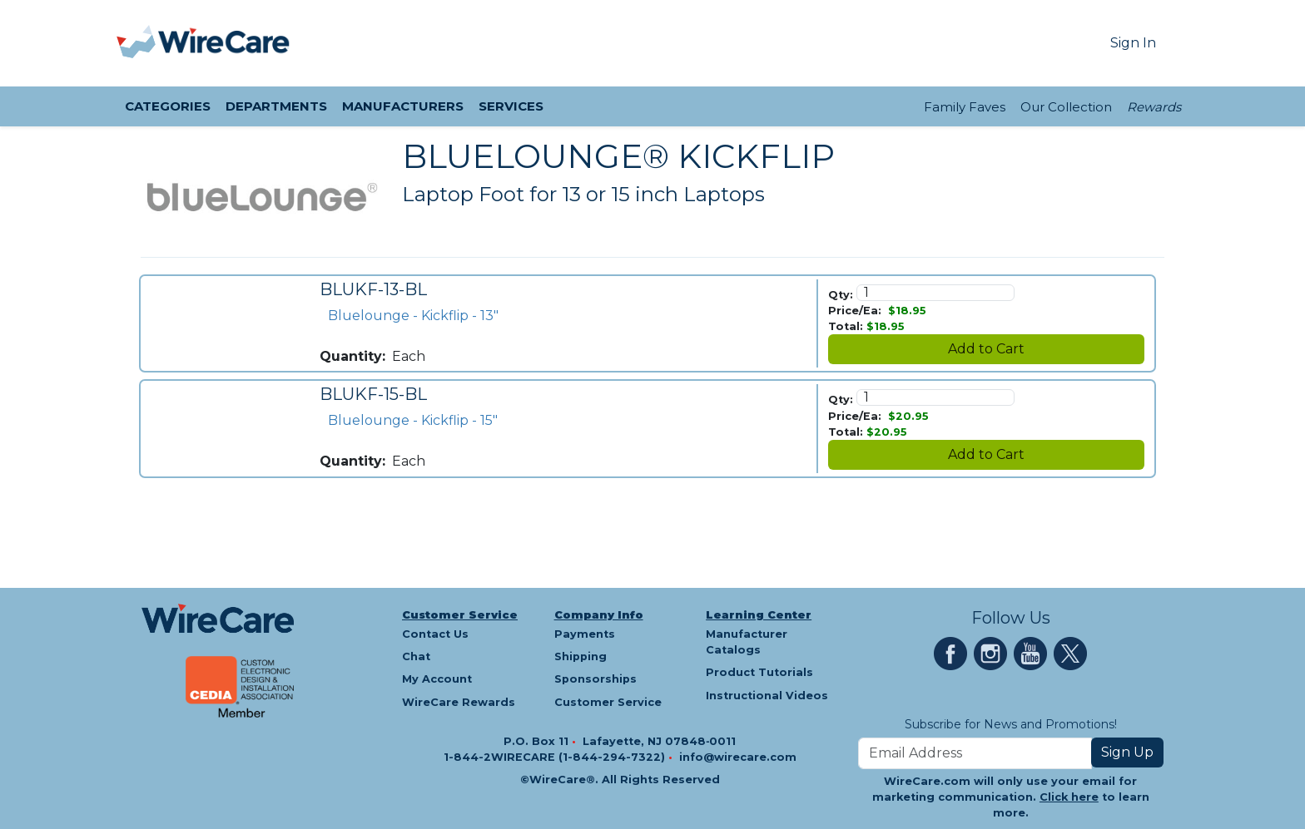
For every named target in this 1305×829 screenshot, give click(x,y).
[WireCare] (224, 43)
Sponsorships (595, 679)
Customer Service (460, 615)
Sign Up (1127, 752)
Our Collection (1066, 107)
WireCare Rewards (458, 702)
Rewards (1154, 107)
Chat (416, 656)
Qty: (840, 295)
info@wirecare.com (737, 757)
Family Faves (964, 107)
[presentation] (137, 43)
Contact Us (435, 634)
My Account (437, 679)
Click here (1069, 797)
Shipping (580, 656)
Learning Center (758, 615)
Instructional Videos (767, 695)
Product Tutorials (759, 672)
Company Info (598, 615)
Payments (584, 634)
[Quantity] (935, 292)
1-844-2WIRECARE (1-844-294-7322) (556, 757)
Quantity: (352, 356)
